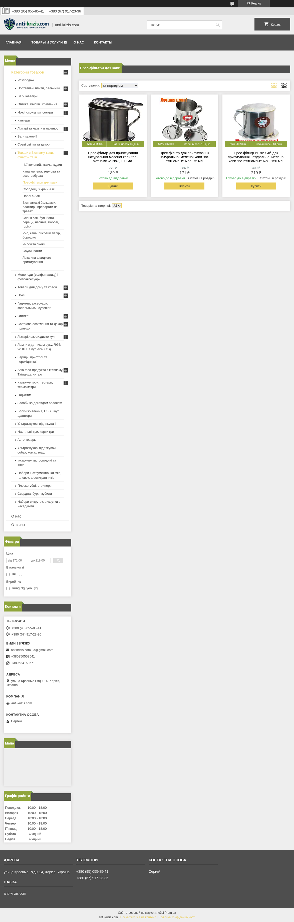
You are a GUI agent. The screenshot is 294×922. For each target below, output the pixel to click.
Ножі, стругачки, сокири (35, 112)
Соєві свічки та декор (34, 144)
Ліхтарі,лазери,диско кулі (36, 336)
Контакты (103, 42)
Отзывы (18, 524)
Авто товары (27, 440)
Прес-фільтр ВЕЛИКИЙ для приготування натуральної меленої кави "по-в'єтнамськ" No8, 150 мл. (256, 157)
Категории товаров (27, 72)
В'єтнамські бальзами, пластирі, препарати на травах (40, 207)
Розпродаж (26, 80)
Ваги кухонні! (27, 136)
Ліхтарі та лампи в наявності (39, 128)
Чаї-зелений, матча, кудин (42, 164)
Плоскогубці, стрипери (35, 486)
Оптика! (23, 316)
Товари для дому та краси (37, 287)
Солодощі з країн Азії (39, 189)
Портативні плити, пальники (39, 88)
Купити (113, 186)
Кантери (24, 120)
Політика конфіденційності (176, 917)
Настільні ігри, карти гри (36, 432)
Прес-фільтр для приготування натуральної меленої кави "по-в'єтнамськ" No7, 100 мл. (113, 157)
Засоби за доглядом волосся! (40, 403)
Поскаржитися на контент (138, 917)
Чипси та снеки (34, 244)
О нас (79, 42)
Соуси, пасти (32, 251)
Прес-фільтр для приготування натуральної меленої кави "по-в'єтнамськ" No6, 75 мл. (184, 157)
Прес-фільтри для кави (40, 182)
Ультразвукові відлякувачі (37, 424)
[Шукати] (217, 24)
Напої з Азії (31, 196)
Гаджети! (24, 395)
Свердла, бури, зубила (35, 494)
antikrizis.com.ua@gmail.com (32, 650)
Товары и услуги (47, 42)
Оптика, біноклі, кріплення (37, 104)
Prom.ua (170, 912)
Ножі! (22, 295)
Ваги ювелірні (28, 96)
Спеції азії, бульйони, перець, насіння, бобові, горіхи (41, 222)
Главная (14, 42)
